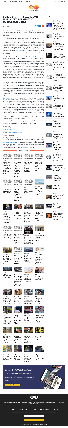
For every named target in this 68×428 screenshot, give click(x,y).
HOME (5, 2)
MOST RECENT (13, 2)
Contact (55, 411)
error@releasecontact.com (10, 142)
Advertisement (44, 411)
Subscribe (34, 421)
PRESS (20, 2)
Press (34, 411)
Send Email (9, 129)
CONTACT (27, 2)
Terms (12, 411)
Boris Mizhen (19, 50)
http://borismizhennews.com (15, 132)
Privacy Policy (23, 411)
